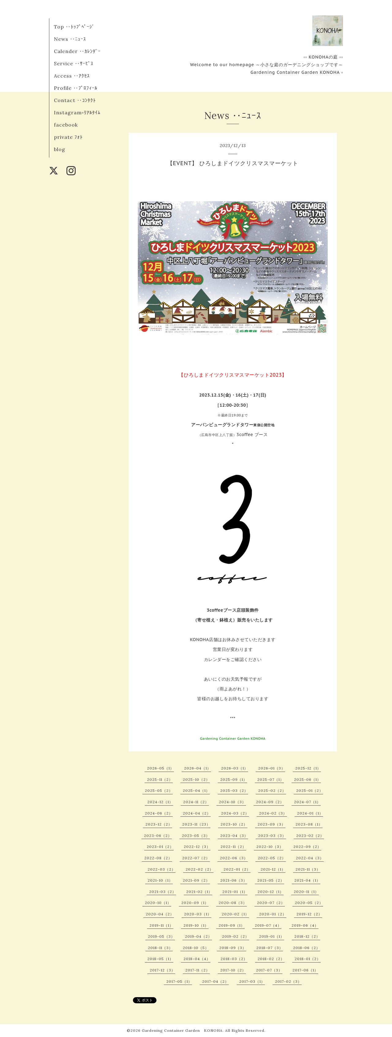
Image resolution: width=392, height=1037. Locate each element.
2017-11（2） (197, 970)
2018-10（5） (196, 947)
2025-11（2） (160, 779)
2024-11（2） (196, 802)
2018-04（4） (196, 958)
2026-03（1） (234, 768)
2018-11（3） (160, 947)
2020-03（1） (197, 914)
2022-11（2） (233, 846)
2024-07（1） (307, 802)
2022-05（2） (272, 858)
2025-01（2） (309, 790)
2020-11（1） (306, 891)
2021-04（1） (307, 880)
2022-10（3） (269, 846)
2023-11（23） (196, 824)
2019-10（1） (196, 925)
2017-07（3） (269, 970)
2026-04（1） (197, 768)
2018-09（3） (232, 947)
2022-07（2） (196, 858)
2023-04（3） (234, 835)
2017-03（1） (252, 981)
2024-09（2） (270, 802)
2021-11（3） (308, 869)
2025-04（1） (196, 790)
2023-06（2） (158, 835)
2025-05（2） (159, 790)
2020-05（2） (309, 902)
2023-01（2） (160, 846)
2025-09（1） (233, 779)
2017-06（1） (305, 970)
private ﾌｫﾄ (68, 137)
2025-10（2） (196, 779)
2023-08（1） (309, 824)
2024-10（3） (232, 802)
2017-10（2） (233, 970)
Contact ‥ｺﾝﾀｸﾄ (75, 100)
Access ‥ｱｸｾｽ (72, 76)
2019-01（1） (271, 936)
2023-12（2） (158, 824)
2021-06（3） (233, 880)
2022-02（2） (199, 869)
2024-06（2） (159, 813)
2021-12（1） (273, 869)
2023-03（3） (272, 835)
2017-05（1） (179, 981)
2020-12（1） (271, 891)
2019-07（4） (268, 925)
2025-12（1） (308, 768)
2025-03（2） (234, 790)
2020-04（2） (160, 914)
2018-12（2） (307, 936)
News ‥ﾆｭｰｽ (70, 39)
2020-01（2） (272, 914)
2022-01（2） (237, 869)
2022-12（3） (197, 846)
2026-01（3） (271, 768)
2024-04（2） (197, 813)
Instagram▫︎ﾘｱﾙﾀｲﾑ (77, 112)
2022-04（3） (310, 858)
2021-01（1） (234, 891)
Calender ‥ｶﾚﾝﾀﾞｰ (77, 51)
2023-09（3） (271, 824)
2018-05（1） (160, 958)
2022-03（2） (161, 869)
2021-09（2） (196, 880)
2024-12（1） (160, 802)
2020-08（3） (233, 902)
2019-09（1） (232, 925)
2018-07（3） (269, 947)
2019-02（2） (235, 936)
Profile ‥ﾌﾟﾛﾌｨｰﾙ (75, 88)
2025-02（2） (272, 790)
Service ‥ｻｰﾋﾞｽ (73, 63)
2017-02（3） (288, 981)
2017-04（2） (215, 981)
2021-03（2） (162, 891)
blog (59, 149)
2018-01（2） (308, 958)
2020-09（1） (195, 902)
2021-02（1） (199, 891)
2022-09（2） (307, 846)
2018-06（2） (306, 947)
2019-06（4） (305, 925)
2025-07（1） (270, 779)
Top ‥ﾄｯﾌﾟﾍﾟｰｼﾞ (74, 27)
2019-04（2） (198, 936)
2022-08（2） (158, 858)
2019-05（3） (161, 936)
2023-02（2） (310, 835)
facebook (66, 125)
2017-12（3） (162, 970)
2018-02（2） (271, 958)
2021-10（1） (160, 880)
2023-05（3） (196, 835)
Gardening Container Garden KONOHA (182, 1030)
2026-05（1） (160, 768)
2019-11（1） (161, 925)
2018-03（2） (234, 958)
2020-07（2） (271, 902)
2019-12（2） (309, 914)
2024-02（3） (273, 813)
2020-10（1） (158, 902)
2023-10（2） (234, 824)
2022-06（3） (234, 858)
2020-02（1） (235, 914)
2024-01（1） (310, 813)
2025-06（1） (307, 779)
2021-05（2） (270, 880)
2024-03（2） (235, 813)
